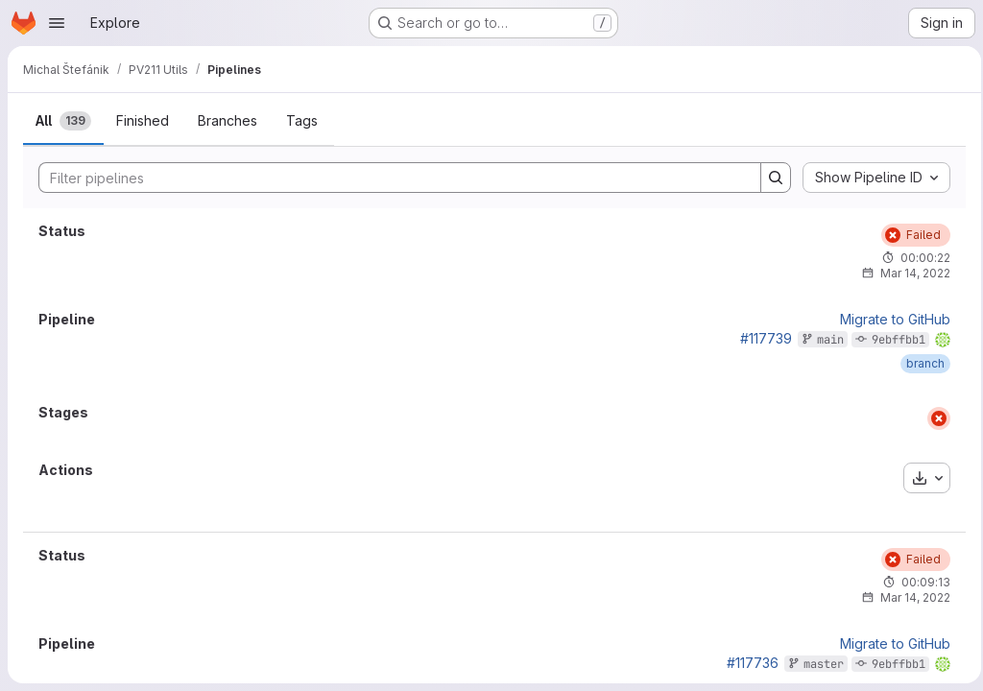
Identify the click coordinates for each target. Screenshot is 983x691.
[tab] (63, 121)
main (824, 339)
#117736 (747, 663)
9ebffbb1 (893, 339)
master (818, 664)
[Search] (387, 177)
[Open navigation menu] (56, 23)
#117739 (760, 338)
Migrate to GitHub (889, 319)
